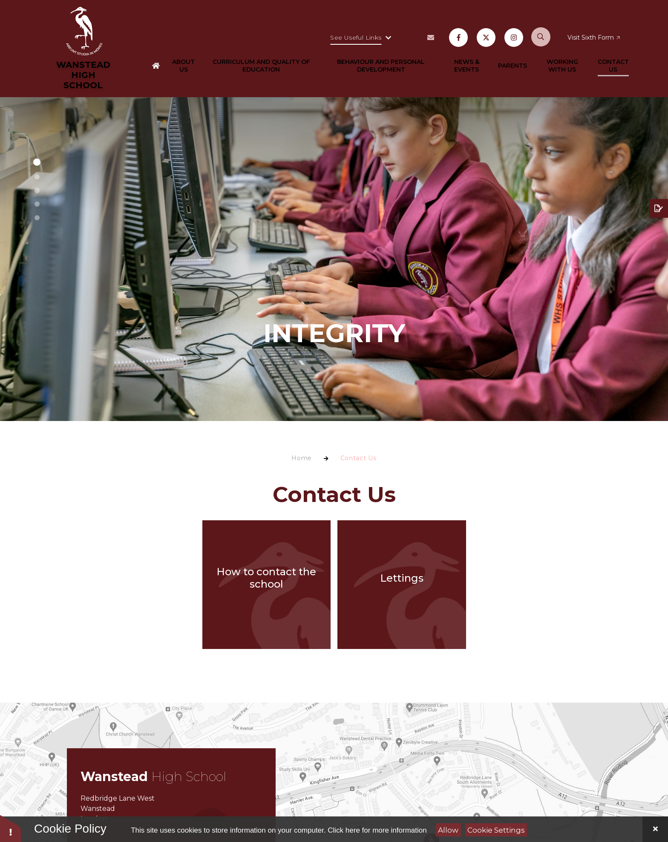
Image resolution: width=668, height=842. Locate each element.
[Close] (655, 829)
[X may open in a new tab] (486, 44)
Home (301, 458)
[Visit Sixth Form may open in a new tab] (595, 44)
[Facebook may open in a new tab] (458, 44)
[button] (36, 162)
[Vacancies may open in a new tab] (430, 44)
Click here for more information (377, 830)
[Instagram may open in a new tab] (513, 44)
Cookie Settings (496, 830)
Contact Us (358, 458)
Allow (448, 830)
